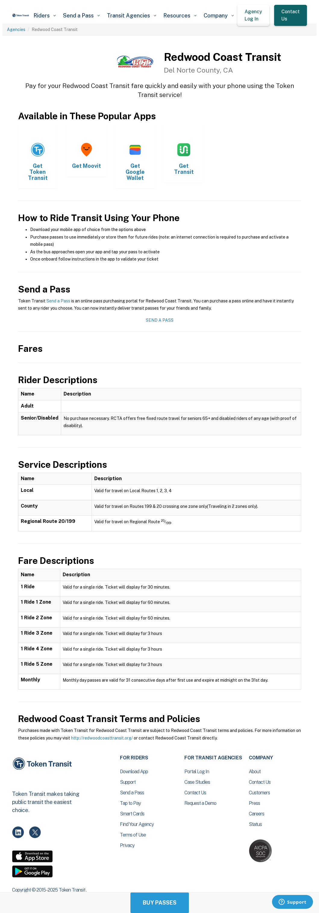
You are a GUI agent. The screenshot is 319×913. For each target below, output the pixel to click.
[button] (44, 15)
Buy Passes (160, 902)
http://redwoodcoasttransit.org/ (102, 738)
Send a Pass (58, 301)
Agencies (16, 29)
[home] (21, 15)
